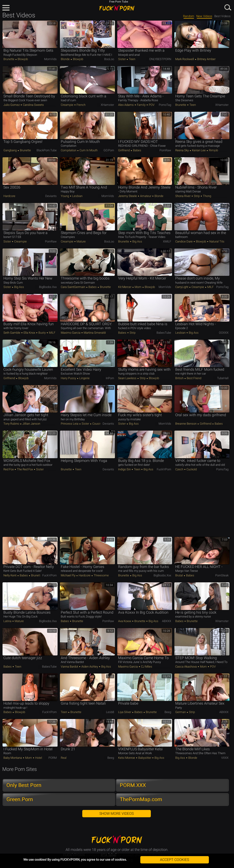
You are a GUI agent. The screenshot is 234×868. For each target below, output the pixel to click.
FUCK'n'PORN (117, 8)
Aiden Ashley (90, 666)
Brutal (179, 575)
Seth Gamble (12, 332)
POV (151, 105)
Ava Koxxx (125, 621)
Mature (81, 241)
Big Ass (137, 241)
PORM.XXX (133, 785)
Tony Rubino (11, 423)
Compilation (69, 150)
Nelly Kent (10, 575)
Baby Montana (13, 757)
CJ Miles (146, 666)
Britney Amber (206, 59)
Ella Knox (29, 332)
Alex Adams (126, 105)
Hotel (38, 757)
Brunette (9, 59)
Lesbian (77, 196)
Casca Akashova (186, 666)
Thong (206, 196)
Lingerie (84, 378)
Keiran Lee (198, 150)
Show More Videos (116, 813)
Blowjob (22, 59)
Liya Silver (125, 712)
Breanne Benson (186, 423)
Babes (136, 150)
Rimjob (213, 150)
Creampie (67, 105)
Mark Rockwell (185, 59)
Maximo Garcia (71, 332)
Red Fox (8, 469)
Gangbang (10, 150)
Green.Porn (19, 799)
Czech (179, 469)
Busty (42, 332)
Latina (7, 621)
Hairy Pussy (69, 378)
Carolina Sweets (33, 105)
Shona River (183, 196)
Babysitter (145, 757)
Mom (138, 287)
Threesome (101, 575)
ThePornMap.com (141, 799)
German (180, 712)
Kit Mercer (125, 287)
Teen (131, 59)
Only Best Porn (23, 785)
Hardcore (9, 196)
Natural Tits (216, 241)
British (179, 378)
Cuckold (191, 469)
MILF (210, 287)
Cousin (96, 423)
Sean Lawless (127, 378)
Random (188, 16)
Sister (122, 59)
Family (141, 105)
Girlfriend (124, 150)
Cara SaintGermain (73, 287)
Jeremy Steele (128, 196)
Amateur (145, 196)
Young (65, 196)
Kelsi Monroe (127, 757)
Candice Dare (184, 241)
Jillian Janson (31, 423)
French (80, 105)
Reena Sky (182, 150)
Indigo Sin (124, 469)
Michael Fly (68, 575)
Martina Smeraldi (94, 332)
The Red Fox (25, 469)
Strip (196, 196)
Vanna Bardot (70, 666)
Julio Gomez (11, 105)
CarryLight (182, 287)
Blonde (65, 59)
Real (63, 757)
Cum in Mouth (88, 150)
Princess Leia (70, 423)
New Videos (204, 16)
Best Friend (193, 378)
